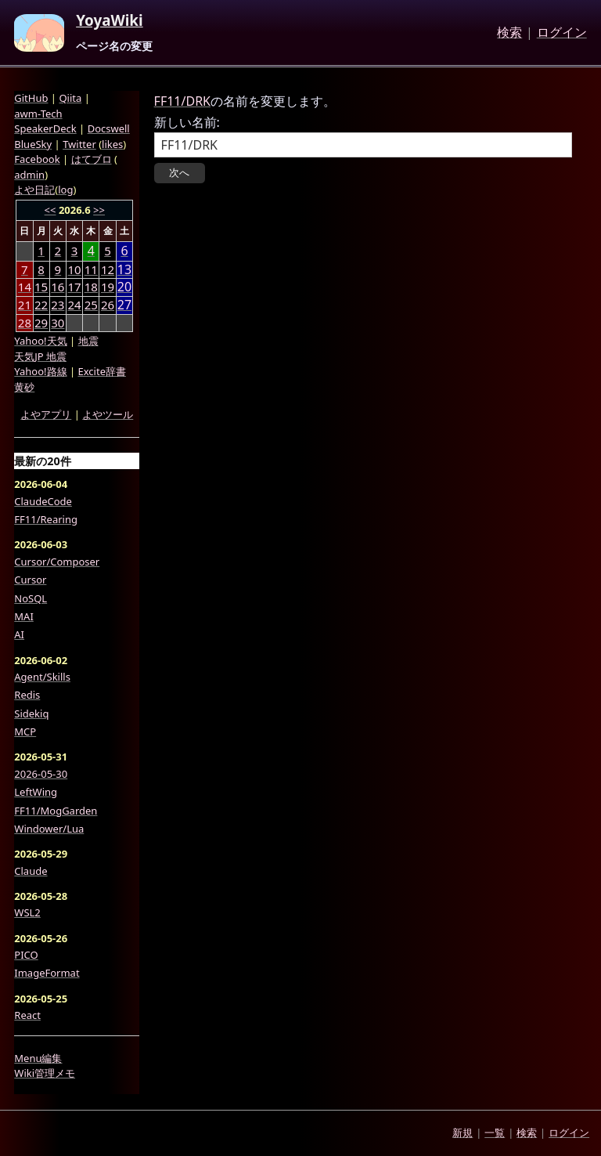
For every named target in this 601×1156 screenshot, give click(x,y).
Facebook (36, 159)
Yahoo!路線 (40, 371)
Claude (30, 870)
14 (24, 286)
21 (24, 304)
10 (74, 269)
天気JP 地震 (40, 356)
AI (19, 634)
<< (50, 210)
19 (107, 286)
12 (107, 269)
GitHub (31, 98)
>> (99, 210)
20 (124, 287)
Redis (27, 694)
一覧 (494, 1132)
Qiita (70, 98)
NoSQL (30, 598)
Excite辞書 (102, 371)
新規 (462, 1132)
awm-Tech (38, 114)
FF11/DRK (182, 101)
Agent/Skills (42, 676)
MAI (24, 616)
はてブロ (91, 159)
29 (41, 323)
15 (41, 286)
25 (91, 304)
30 (57, 323)
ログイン (562, 33)
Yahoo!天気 (40, 341)
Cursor (30, 579)
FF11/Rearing (45, 519)
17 (74, 286)
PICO (26, 954)
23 (57, 304)
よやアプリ (45, 414)
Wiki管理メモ (44, 1073)
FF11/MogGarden (55, 810)
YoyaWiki (109, 21)
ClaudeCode (43, 501)
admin (29, 175)
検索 (509, 33)
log (65, 189)
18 (91, 286)
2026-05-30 (40, 773)
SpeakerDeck (45, 128)
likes (112, 144)
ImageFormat (46, 972)
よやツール (107, 414)
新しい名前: (187, 122)
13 (124, 270)
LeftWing (35, 791)
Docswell (109, 128)
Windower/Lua (49, 828)
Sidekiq (31, 713)
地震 (88, 341)
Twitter (79, 144)
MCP (25, 731)
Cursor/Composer (56, 561)
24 (74, 304)
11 (91, 269)
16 (57, 286)
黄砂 (24, 387)
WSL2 (27, 912)
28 (24, 323)
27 (124, 305)
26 (107, 304)
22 (41, 304)
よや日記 (34, 189)
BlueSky (33, 144)
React (27, 1015)
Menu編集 (38, 1058)
